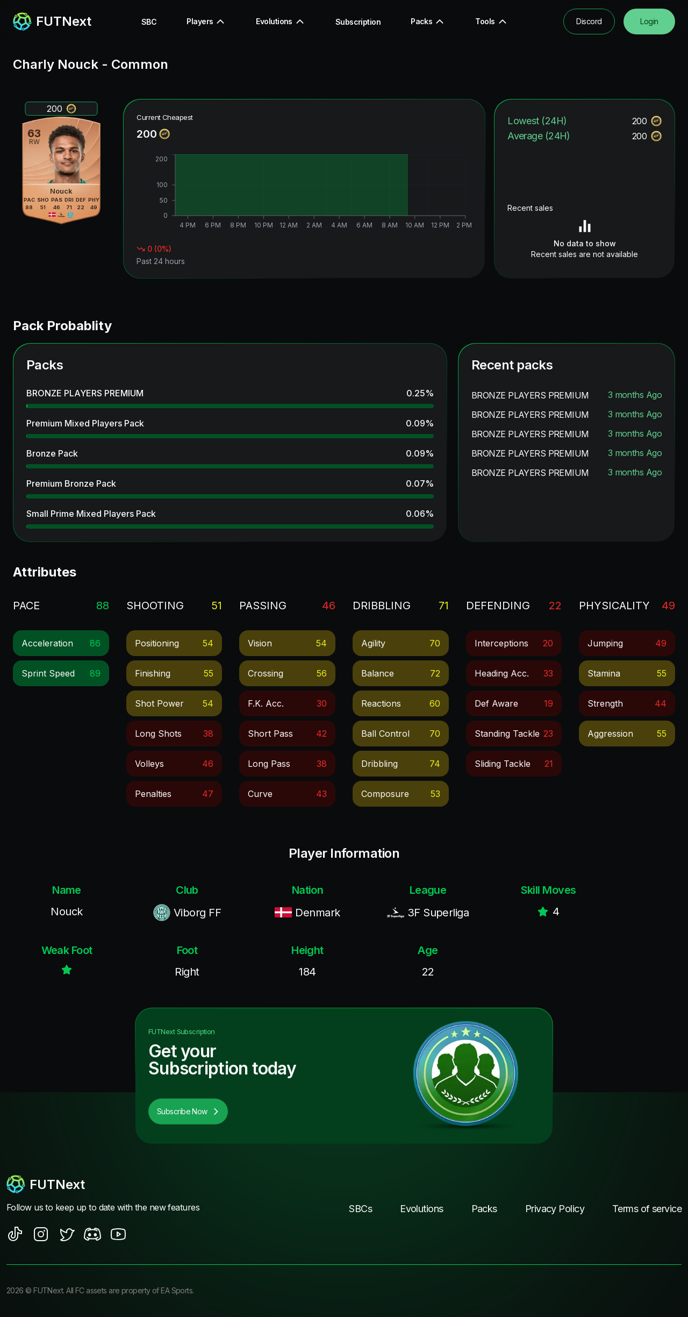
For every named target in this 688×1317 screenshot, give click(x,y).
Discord (588, 21)
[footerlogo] (107, 1184)
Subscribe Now (188, 1111)
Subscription (358, 21)
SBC (148, 21)
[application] (304, 193)
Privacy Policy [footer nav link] (554, 1208)
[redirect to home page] (52, 21)
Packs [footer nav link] (484, 1208)
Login (649, 21)
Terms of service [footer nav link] (647, 1208)
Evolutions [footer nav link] (421, 1208)
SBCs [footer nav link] (360, 1208)
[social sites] (15, 1234)
